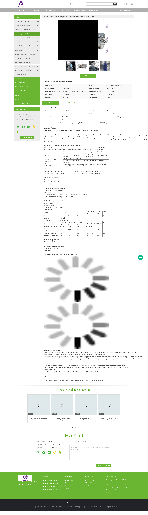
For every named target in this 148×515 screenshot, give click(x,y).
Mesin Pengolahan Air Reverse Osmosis (27, 54)
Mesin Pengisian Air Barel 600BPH (75, 380)
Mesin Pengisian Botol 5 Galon (27, 30)
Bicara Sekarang (125, 10)
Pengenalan (69, 480)
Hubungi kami (94, 10)
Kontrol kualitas (79, 10)
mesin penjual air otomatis (27, 71)
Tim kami (67, 489)
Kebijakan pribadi (72, 503)
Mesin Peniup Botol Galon (27, 46)
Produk (36, 10)
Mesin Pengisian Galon (27, 22)
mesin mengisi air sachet (27, 62)
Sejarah (67, 483)
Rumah (21, 10)
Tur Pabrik (65, 10)
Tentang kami (50, 10)
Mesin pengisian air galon (27, 26)
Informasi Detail (50, 103)
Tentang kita (20, 78)
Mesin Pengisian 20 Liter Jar (27, 34)
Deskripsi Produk (69, 103)
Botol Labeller (27, 50)
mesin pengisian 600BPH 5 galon (94, 380)
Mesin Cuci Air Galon (27, 42)
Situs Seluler (88, 503)
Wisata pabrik (20, 83)
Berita (109, 10)
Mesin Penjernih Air (27, 75)
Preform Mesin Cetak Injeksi (27, 58)
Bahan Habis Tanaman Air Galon (27, 67)
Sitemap (59, 503)
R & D (87, 486)
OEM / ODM (89, 483)
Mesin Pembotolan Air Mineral (27, 38)
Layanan (67, 486)
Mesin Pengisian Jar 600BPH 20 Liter (54, 380)
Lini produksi (89, 480)
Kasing (17, 99)
